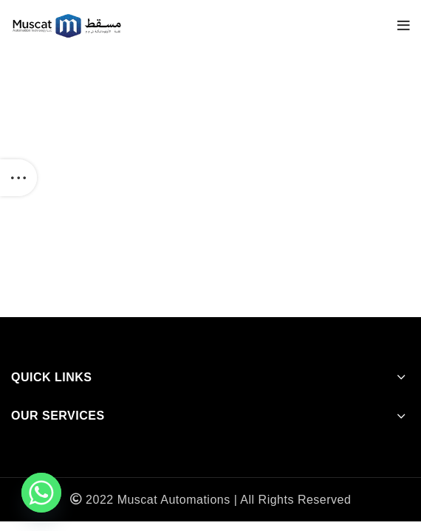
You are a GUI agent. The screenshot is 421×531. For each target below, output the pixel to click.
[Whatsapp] (41, 493)
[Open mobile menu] (404, 26)
